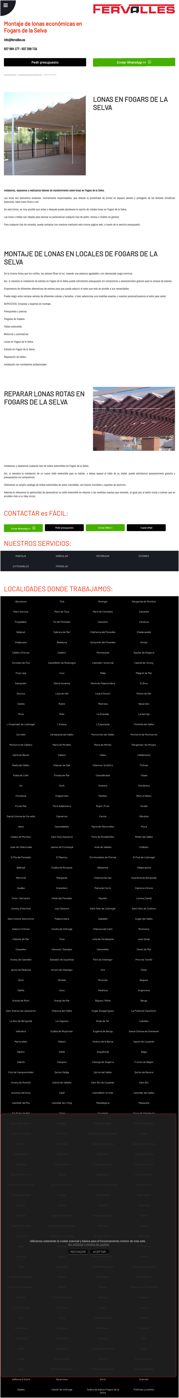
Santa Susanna (62, 683)
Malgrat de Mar (144, 673)
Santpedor (21, 683)
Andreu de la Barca (102, 1041)
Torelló (144, 806)
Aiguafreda (103, 1051)
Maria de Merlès (102, 744)
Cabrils (21, 1061)
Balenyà (21, 867)
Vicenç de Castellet (21, 959)
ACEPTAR (99, 1251)
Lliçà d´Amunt (102, 693)
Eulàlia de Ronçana (61, 867)
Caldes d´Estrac (21, 652)
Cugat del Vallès (144, 918)
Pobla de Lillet (21, 775)
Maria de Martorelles (103, 826)
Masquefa (144, 1102)
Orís (103, 969)
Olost (21, 980)
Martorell (21, 877)
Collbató (143, 847)
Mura (21, 713)
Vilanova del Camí (102, 928)
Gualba (21, 887)
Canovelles (103, 949)
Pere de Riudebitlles (103, 836)
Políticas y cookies (144, 1389)
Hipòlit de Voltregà (61, 1389)
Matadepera (102, 1102)
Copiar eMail (146, 527)
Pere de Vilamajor (103, 959)
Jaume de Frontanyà (61, 847)
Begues (144, 980)
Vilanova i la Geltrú (103, 765)
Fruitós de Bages (143, 1061)
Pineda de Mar (62, 775)
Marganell (61, 877)
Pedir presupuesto (44, 62)
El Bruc (144, 683)
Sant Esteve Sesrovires (21, 918)
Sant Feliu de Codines (144, 908)
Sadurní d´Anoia (21, 928)
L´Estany (62, 724)
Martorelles (21, 1041)
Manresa (103, 703)
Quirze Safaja (62, 1072)
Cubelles (144, 1021)
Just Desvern (62, 908)
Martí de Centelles (103, 611)
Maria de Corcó (103, 887)
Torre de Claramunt (144, 1113)
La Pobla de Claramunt (143, 1010)
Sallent (62, 754)
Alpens (21, 1051)
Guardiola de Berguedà (143, 877)
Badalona (62, 642)
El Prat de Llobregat (144, 857)
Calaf (62, 1092)
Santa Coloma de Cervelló (21, 816)
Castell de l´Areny (143, 662)
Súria (103, 1379)
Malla (103, 673)
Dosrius (21, 693)
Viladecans (21, 642)
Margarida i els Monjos (144, 744)
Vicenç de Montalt (21, 1082)
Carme (102, 816)
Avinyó (144, 642)
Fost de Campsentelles (21, 1072)
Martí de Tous (61, 611)
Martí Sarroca (20, 611)
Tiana (62, 1113)
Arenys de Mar (62, 1000)
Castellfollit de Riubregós (62, 662)
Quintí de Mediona (21, 969)
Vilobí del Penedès (62, 898)
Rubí (61, 713)
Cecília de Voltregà (62, 928)
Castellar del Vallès (144, 1092)
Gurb (61, 785)
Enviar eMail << (105, 527)
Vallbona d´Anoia (21, 1379)
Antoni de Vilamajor (62, 969)
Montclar (103, 980)
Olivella (62, 980)
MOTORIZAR (102, 555)
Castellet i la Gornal (102, 662)
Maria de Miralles (62, 744)
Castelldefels (62, 826)
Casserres (62, 816)
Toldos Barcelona (10, 74)
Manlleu (103, 795)
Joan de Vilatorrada (21, 847)
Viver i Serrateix (21, 898)
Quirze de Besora (144, 1072)
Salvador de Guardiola (62, 959)
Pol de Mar (21, 806)
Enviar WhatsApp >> (134, 62)
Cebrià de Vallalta (61, 1082)
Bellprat (21, 632)
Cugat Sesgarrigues (103, 1010)
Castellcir (103, 621)
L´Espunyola (102, 724)
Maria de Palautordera (103, 683)
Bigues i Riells (103, 1000)
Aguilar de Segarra (144, 652)
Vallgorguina (144, 867)
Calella (20, 703)
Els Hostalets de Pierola (103, 857)
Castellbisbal (103, 775)
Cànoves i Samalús (61, 949)
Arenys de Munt (20, 1000)
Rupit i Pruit (102, 806)
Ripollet (103, 898)
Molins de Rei (143, 693)
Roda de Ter (102, 1021)
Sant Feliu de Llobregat (103, 908)
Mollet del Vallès (144, 836)
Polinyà (144, 765)
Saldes (21, 1389)
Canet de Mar (144, 949)
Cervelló (20, 734)
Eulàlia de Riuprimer (62, 1031)
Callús (103, 754)
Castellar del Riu (21, 1102)
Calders (62, 652)
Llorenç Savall (144, 898)
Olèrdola (143, 816)
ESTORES (144, 555)
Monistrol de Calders (21, 744)
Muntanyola (102, 652)
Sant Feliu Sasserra (62, 836)
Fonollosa (21, 795)
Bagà (144, 1051)
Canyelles (21, 949)
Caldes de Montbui (21, 836)
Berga (144, 1000)
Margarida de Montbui (144, 601)
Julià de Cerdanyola (103, 939)
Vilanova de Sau (103, 877)
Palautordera (62, 918)
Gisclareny (144, 785)
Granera (102, 785)
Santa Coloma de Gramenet (144, 1031)
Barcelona (20, 601)
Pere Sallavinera (62, 806)
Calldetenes (143, 754)
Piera (144, 826)
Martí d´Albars (143, 795)
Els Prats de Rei (21, 1113)
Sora (61, 990)
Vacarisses (62, 1379)
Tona (61, 939)
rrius (61, 673)
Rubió (62, 703)
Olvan (144, 969)
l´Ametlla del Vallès (144, 724)
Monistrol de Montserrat (143, 734)
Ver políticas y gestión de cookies (88, 1244)
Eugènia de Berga (103, 1031)
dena (21, 826)
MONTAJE (21, 555)
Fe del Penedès (61, 621)
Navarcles (143, 703)
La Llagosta (62, 1021)
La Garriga (143, 713)
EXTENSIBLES (21, 566)
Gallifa (20, 990)
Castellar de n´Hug (62, 1102)
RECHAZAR (78, 1251)
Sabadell (103, 918)
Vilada (144, 775)
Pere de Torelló (144, 959)
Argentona (144, 990)
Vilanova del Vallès (62, 1010)
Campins (62, 1061)
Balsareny (102, 867)
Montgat (102, 601)
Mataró (62, 1041)
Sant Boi (144, 1082)
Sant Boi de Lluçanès (102, 1082)
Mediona (103, 990)
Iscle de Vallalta (102, 847)
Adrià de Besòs (21, 754)
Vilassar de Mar (20, 939)
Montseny (143, 928)
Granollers (62, 887)
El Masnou (61, 857)
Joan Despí (144, 939)
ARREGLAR (62, 555)
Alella (62, 1051)
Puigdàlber (21, 621)
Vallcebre (21, 1031)
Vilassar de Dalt (61, 765)
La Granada (103, 713)
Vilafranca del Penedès (103, 632)
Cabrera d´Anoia (144, 887)
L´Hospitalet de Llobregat (21, 724)
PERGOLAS (62, 566)
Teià (62, 601)
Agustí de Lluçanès (143, 1041)
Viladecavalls (144, 632)
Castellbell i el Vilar (102, 1092)
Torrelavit (102, 1113)
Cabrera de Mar (61, 632)
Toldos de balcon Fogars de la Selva (103, 1391)
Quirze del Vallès (103, 1072)
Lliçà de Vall (61, 693)
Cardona (144, 621)
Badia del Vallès (20, 765)
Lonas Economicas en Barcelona (30, 74)
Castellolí (144, 611)
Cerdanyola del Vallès (61, 734)
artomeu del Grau (20, 1092)
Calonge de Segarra (103, 1061)
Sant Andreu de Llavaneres (21, 1010)
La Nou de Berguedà (21, 1021)
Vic (21, 785)
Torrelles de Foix (21, 662)
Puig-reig (21, 673)
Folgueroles (61, 795)
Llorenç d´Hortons (21, 908)
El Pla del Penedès (21, 857)
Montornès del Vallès (102, 734)
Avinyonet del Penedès (103, 642)
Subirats (144, 1379)
